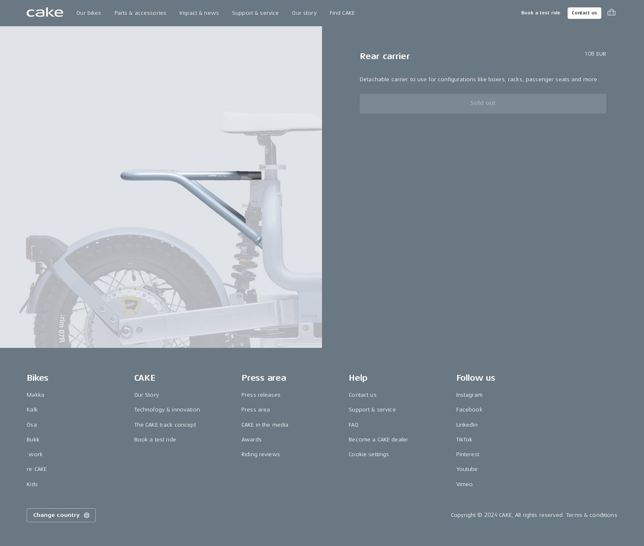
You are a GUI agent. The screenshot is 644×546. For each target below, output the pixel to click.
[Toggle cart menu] (612, 13)
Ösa (32, 425)
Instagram (469, 395)
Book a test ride (540, 13)
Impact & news (199, 13)
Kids (32, 484)
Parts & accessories (141, 13)
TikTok (464, 439)
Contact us (584, 13)
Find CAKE (342, 13)
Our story (304, 13)
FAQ (353, 425)
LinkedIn (467, 425)
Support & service (255, 13)
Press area (256, 410)
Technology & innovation (167, 410)
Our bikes (88, 13)
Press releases (261, 395)
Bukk (33, 439)
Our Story (146, 395)
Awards (252, 439)
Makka (35, 395)
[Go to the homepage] (45, 13)
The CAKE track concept (165, 425)
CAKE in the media (265, 425)
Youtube (467, 469)
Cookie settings (369, 454)
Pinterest (467, 454)
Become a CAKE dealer (378, 439)
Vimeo (464, 484)
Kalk (32, 410)
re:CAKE (37, 469)
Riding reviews (261, 454)
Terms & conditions (591, 515)
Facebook (469, 410)
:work (35, 454)
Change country (62, 515)
